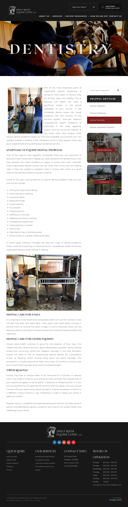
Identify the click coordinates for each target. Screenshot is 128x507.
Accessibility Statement (14, 500)
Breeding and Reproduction (45, 456)
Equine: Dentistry (97, 120)
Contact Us (115, 16)
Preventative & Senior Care (45, 466)
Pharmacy (10, 466)
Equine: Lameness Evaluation (103, 127)
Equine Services (104, 150)
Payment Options (12, 463)
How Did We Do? (99, 16)
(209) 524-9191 (113, 8)
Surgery (38, 470)
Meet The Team (12, 456)
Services (9, 470)
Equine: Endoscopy (98, 113)
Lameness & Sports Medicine (46, 463)
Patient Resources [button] (77, 16)
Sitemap (37, 500)
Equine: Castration (98, 106)
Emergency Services (42, 460)
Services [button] (59, 16)
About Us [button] (45, 16)
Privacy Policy (28, 500)
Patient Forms (11, 460)
